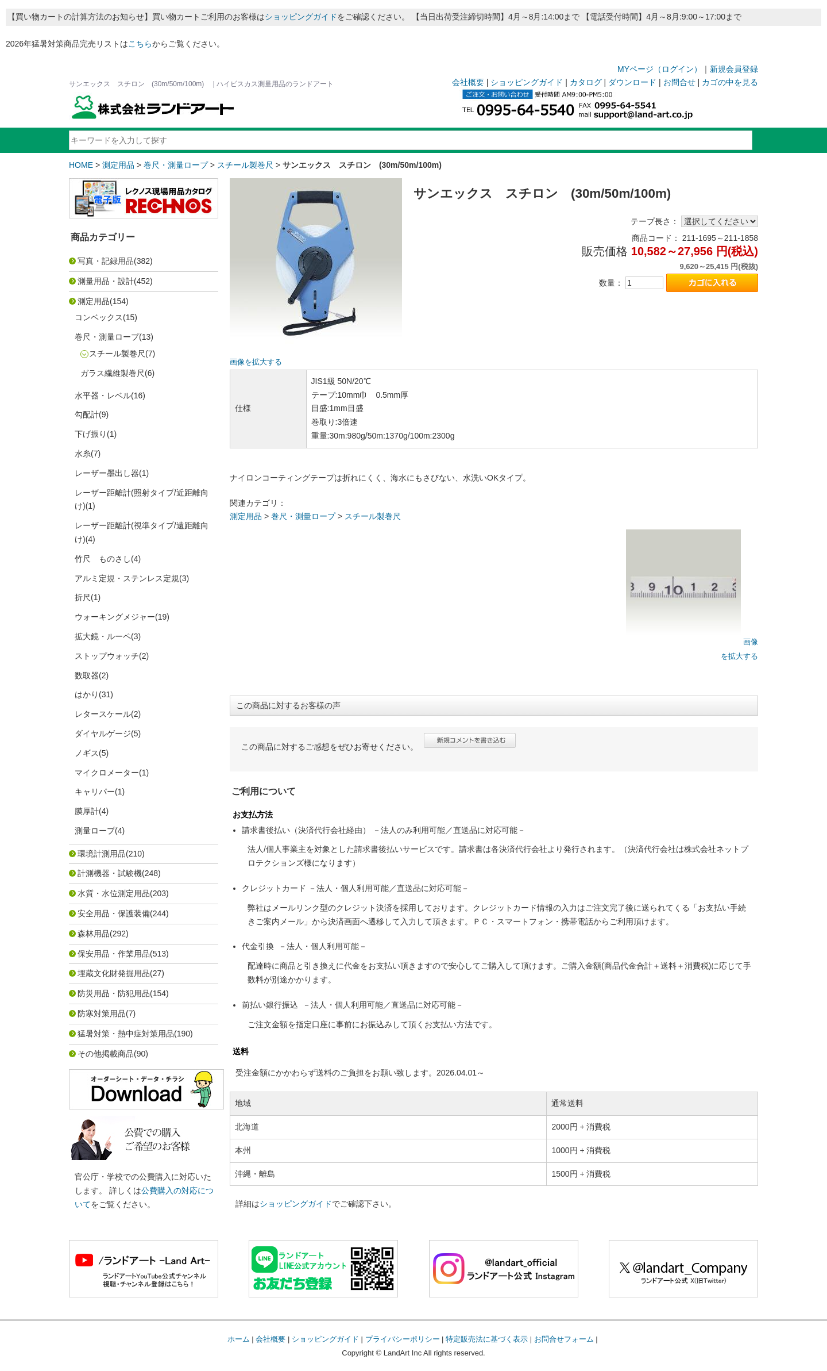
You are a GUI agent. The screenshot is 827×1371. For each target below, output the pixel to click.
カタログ (586, 82)
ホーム (238, 1339)
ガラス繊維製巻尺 (112, 373)
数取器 (87, 675)
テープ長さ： (655, 221)
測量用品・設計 (106, 281)
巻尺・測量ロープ (176, 165)
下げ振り (91, 434)
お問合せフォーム (564, 1339)
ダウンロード (632, 82)
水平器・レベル (103, 395)
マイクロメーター (107, 772)
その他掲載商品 (106, 1053)
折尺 (83, 597)
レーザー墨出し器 (107, 473)
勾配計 (87, 414)
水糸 (83, 453)
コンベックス (99, 317)
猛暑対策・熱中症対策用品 (126, 1033)
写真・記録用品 (106, 261)
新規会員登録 (734, 69)
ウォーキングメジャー (115, 616)
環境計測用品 (102, 853)
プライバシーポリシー (402, 1339)
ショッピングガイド (301, 16)
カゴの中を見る (730, 82)
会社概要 (468, 82)
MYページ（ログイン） (659, 69)
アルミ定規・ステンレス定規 (127, 578)
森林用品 (94, 933)
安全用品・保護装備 (114, 913)
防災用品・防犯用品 (114, 993)
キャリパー (95, 791)
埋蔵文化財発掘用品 (114, 973)
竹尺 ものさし (103, 558)
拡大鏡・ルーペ (103, 636)
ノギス (87, 753)
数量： (611, 282)
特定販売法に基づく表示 (487, 1339)
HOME (81, 165)
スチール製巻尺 (245, 165)
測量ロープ (95, 830)
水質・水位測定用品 (114, 893)
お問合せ (679, 82)
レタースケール (103, 714)
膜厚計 (87, 811)
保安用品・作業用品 (114, 953)
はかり (87, 694)
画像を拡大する (256, 362)
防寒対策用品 (102, 1013)
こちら (140, 43)
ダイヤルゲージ (103, 733)
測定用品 (118, 165)
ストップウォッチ (107, 655)
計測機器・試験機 (110, 873)
